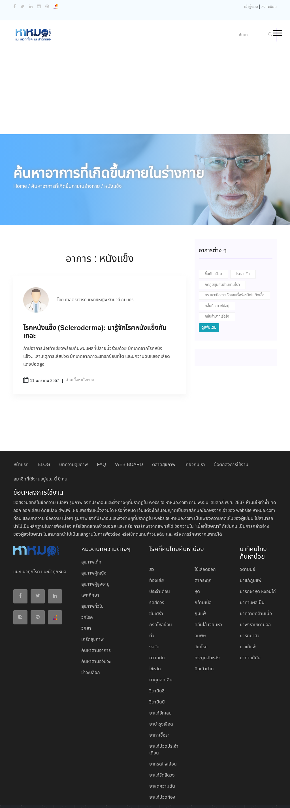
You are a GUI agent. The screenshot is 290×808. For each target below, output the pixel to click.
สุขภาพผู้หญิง (93, 544)
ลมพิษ (200, 607)
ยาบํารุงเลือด (161, 695)
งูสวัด (154, 618)
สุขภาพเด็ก (91, 533)
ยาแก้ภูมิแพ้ (250, 551)
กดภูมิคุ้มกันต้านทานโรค (222, 256)
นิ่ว (151, 607)
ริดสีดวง (157, 574)
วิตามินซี (157, 662)
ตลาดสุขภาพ (163, 436)
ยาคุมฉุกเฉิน (160, 651)
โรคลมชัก (243, 245)
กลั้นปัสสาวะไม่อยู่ (217, 277)
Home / (21, 157)
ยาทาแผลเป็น (252, 574)
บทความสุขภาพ (73, 436)
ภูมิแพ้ (200, 585)
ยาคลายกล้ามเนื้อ (256, 585)
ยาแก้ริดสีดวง (162, 746)
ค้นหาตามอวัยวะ (95, 633)
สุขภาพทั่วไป (92, 577)
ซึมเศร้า (156, 585)
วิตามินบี (157, 673)
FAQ (101, 436)
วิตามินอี (247, 540)
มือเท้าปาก (204, 640)
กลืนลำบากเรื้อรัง (217, 287)
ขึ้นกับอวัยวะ (213, 245)
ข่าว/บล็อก (90, 644)
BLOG (44, 436)
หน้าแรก (21, 436)
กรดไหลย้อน (160, 596)
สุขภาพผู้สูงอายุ (95, 555)
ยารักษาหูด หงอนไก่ (258, 563)
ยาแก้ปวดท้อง (162, 768)
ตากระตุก (203, 551)
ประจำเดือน (159, 563)
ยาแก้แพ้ (248, 618)
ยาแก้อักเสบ (160, 684)
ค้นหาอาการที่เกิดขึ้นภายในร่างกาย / (67, 157)
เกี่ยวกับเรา (194, 436)
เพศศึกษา (90, 566)
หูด (197, 563)
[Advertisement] (145, 63)
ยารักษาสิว (249, 607)
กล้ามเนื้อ (203, 574)
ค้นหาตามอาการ (96, 621)
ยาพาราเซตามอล (255, 596)
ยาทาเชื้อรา (159, 706)
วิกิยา (86, 599)
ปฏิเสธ (162, 798)
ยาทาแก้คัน (250, 629)
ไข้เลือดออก (205, 540)
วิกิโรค (87, 588)
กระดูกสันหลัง (207, 629)
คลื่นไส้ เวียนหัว (208, 596)
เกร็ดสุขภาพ (92, 610)
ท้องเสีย (156, 551)
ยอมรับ (145, 799)
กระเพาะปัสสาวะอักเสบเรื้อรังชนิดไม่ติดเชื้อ (234, 266)
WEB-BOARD (129, 436)
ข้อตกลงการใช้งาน (231, 436)
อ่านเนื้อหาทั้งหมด (80, 351)
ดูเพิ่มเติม (209, 298)
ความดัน (157, 629)
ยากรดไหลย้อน (163, 735)
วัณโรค (201, 618)
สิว (151, 540)
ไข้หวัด (155, 640)
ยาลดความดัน (162, 757)
